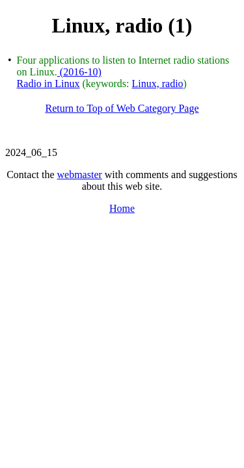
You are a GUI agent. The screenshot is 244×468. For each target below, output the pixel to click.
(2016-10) (79, 71)
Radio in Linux (48, 83)
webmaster (79, 174)
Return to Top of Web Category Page (121, 108)
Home (122, 208)
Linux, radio (157, 83)
